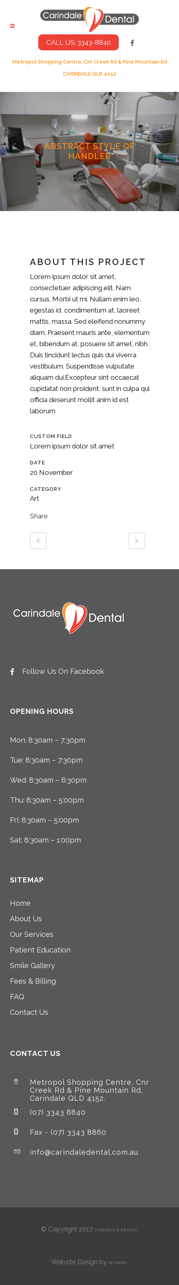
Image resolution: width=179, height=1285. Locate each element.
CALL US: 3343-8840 (78, 42)
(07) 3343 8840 (58, 1112)
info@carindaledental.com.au (84, 1152)
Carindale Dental (116, 1230)
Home (20, 903)
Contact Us (29, 1012)
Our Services (31, 934)
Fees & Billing (33, 981)
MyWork (118, 1263)
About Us (26, 918)
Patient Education (40, 950)
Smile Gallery (32, 965)
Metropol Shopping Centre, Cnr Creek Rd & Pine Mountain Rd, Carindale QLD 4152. (89, 1090)
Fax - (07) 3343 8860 (68, 1132)
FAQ (17, 996)
